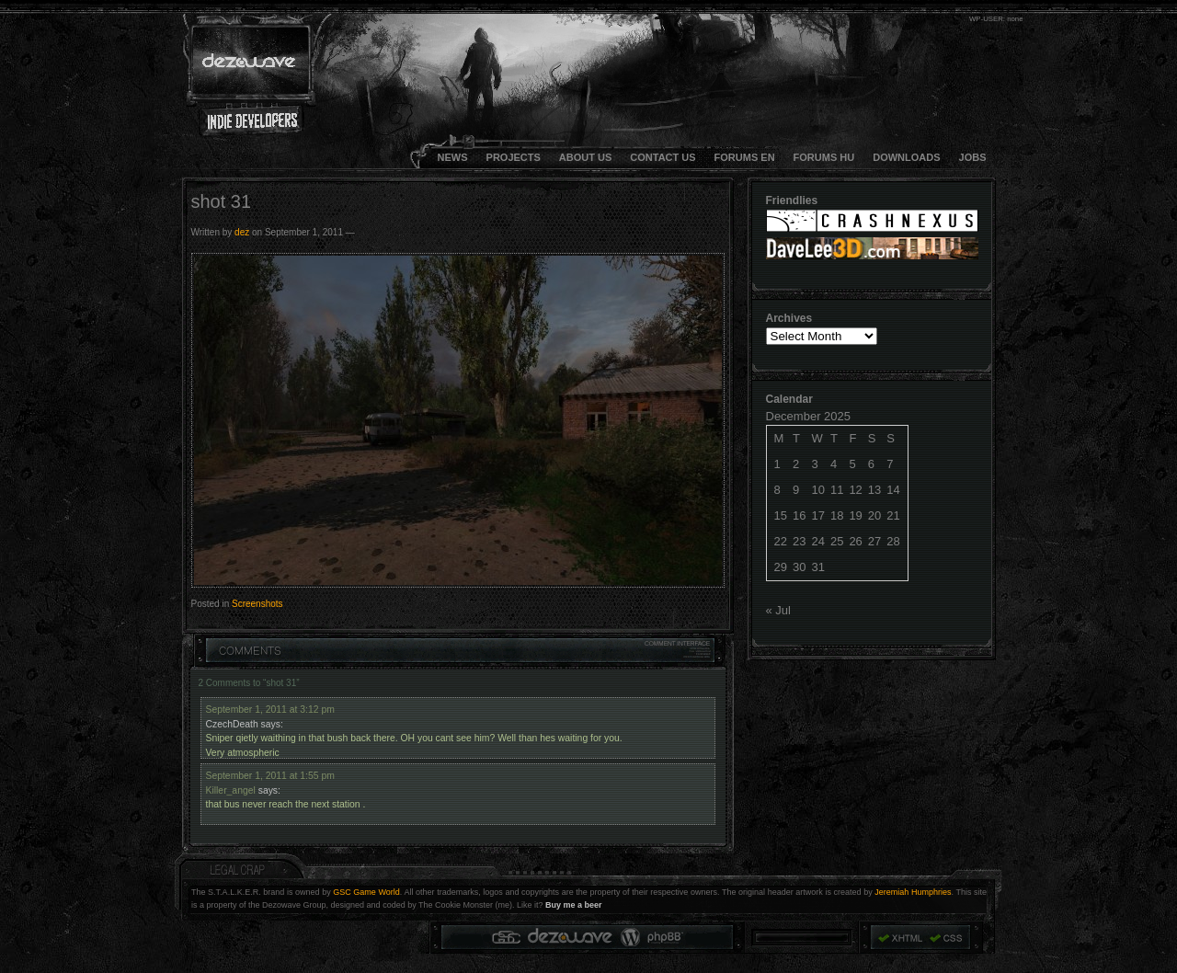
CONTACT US (662, 157)
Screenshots (257, 604)
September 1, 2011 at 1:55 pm (270, 776)
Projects (513, 157)
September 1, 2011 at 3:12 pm (270, 709)
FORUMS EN (744, 157)
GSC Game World (366, 892)
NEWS (453, 157)
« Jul (778, 610)
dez (241, 232)
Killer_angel (231, 790)
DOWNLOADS (906, 157)
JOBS (973, 157)
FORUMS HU (824, 157)
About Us (585, 157)
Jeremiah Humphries (912, 892)
